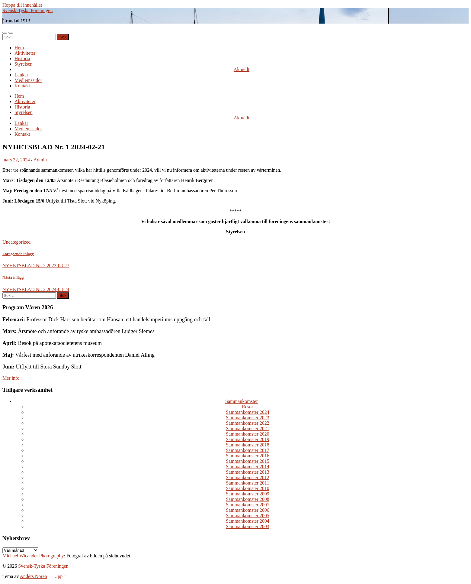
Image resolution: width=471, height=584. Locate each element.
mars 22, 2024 (16, 159)
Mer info (10, 378)
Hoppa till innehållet (22, 5)
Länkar (21, 74)
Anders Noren (33, 576)
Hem (19, 47)
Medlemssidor (28, 80)
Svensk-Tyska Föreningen (27, 10)
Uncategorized (16, 242)
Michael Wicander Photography (33, 555)
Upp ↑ (60, 576)
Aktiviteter (24, 53)
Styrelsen (23, 64)
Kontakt (22, 85)
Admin (40, 159)
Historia (22, 58)
